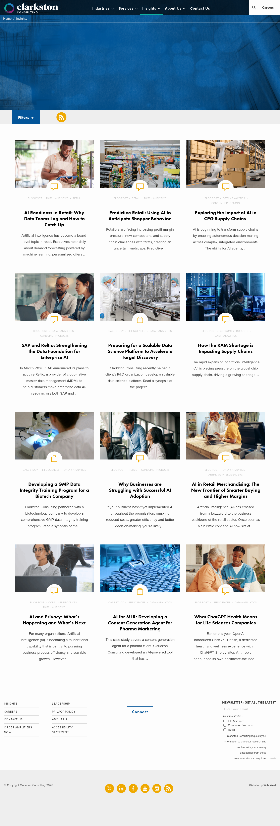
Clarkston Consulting (31, 8)
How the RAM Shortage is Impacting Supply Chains (225, 348)
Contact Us (200, 8)
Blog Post (35, 198)
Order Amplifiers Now (18, 730)
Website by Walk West (262, 785)
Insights (151, 9)
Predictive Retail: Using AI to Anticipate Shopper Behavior (140, 215)
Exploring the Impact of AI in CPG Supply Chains (226, 215)
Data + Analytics (57, 198)
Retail (77, 198)
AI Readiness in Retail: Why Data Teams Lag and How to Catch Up (54, 218)
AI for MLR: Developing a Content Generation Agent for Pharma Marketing (140, 623)
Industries (103, 9)
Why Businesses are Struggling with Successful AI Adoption (140, 490)
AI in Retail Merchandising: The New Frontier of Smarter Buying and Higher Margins (225, 490)
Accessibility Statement (62, 730)
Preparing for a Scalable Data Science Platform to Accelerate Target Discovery (140, 351)
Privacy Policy (64, 711)
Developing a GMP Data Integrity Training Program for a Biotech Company (54, 490)
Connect (140, 711)
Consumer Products (225, 203)
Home (7, 19)
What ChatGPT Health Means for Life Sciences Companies (225, 620)
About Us (175, 9)
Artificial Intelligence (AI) (225, 474)
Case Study (116, 331)
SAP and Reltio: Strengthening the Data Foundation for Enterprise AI (54, 351)
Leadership (61, 703)
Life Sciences (136, 331)
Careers (268, 8)
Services (128, 9)
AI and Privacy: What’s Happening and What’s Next (54, 620)
